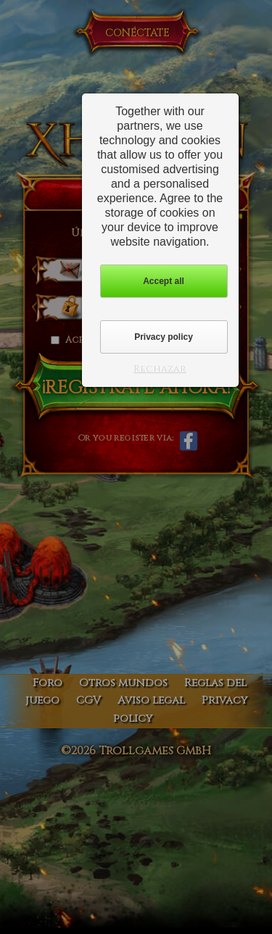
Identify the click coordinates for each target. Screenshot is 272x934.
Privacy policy (163, 337)
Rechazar (159, 368)
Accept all (163, 281)
